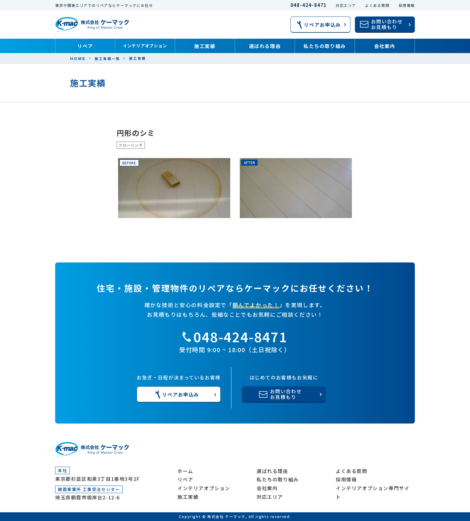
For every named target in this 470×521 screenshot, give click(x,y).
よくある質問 (377, 5)
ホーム (185, 471)
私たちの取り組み (325, 45)
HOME (78, 58)
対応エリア (346, 5)
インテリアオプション (145, 46)
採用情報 (407, 5)
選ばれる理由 (265, 45)
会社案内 (384, 45)
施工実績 (204, 45)
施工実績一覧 (107, 58)
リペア (85, 45)
